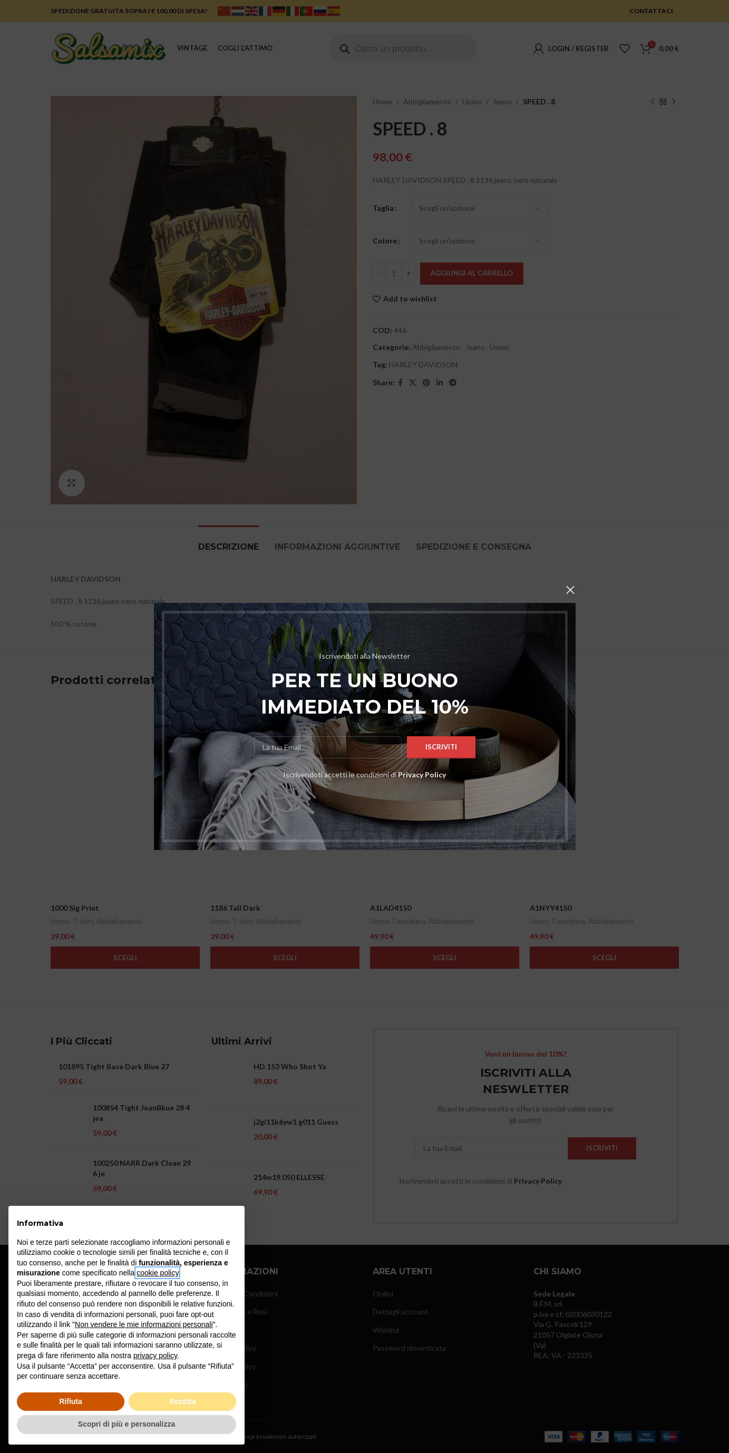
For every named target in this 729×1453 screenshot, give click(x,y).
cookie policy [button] (157, 1273)
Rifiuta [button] (70, 1401)
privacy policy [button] (155, 1355)
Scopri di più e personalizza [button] (126, 1424)
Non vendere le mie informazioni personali (143, 1324)
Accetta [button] (182, 1401)
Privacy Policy (422, 774)
